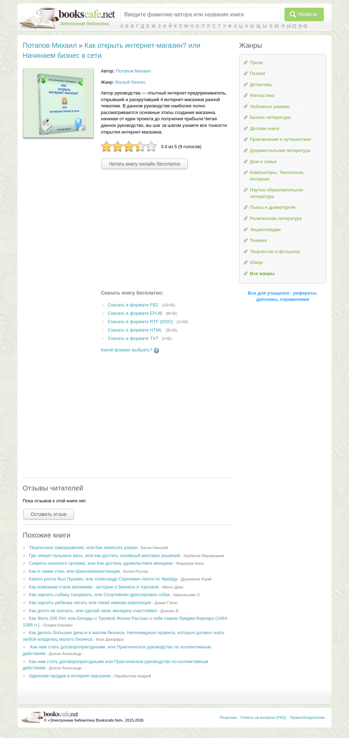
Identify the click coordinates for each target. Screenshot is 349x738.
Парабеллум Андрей (132, 676)
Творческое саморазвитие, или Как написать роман (83, 547)
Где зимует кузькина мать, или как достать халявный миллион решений (104, 555)
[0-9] (302, 26)
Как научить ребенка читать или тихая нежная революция (90, 602)
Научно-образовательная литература (276, 193)
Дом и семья (263, 161)
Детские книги (264, 128)
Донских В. (169, 611)
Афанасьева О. (187, 595)
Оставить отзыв (49, 514)
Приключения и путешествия (280, 139)
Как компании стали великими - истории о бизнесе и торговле (94, 586)
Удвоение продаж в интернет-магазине (70, 675)
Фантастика (262, 95)
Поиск (307, 14)
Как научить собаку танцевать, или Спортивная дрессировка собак (99, 594)
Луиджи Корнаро (58, 625)
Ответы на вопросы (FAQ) (263, 717)
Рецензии (228, 717)
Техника (258, 240)
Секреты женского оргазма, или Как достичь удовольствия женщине (101, 563)
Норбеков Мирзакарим (204, 556)
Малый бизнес (130, 82)
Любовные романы (270, 106)
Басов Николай (154, 548)
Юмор (256, 262)
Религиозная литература (276, 218)
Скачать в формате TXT (133, 338)
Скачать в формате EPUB (135, 313)
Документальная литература (280, 150)
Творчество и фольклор (275, 251)
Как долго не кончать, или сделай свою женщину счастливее (93, 610)
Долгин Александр (65, 654)
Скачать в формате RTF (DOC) (140, 321)
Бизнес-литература (270, 117)
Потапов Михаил (50, 45)
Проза (256, 62)
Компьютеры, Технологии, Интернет (277, 176)
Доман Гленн (166, 603)
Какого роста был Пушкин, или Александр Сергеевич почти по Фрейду (103, 578)
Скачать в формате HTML (135, 330)
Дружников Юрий (196, 579)
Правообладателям (307, 717)
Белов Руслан (135, 571)
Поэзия (257, 73)
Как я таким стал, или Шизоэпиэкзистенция (74, 571)
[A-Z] (291, 26)
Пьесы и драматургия (272, 207)
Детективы (261, 84)
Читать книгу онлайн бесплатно (144, 164)
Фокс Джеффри (110, 639)
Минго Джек (172, 587)
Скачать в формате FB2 (133, 305)
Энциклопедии (265, 229)
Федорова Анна (190, 563)
